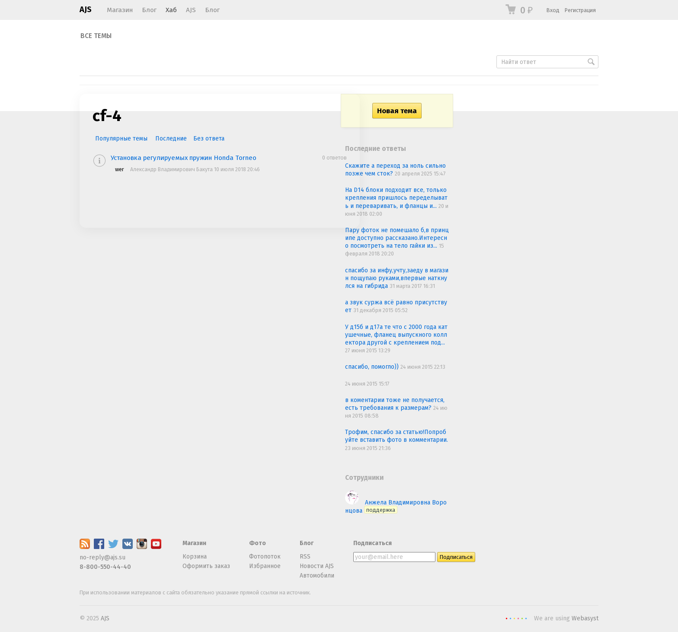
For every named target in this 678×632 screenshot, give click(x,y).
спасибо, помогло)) (372, 366)
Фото (257, 543)
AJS (86, 9)
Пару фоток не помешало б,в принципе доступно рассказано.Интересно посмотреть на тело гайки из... (397, 238)
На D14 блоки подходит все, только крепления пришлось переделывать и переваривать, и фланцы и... (396, 197)
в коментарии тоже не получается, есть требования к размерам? (395, 404)
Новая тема (397, 110)
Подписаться (372, 543)
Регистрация (580, 10)
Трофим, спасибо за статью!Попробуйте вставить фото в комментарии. (396, 436)
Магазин (120, 10)
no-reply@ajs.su (102, 557)
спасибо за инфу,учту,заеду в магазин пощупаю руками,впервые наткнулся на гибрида (396, 278)
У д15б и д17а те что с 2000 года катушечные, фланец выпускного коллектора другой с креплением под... (396, 334)
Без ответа (208, 138)
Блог (149, 10)
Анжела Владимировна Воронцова (396, 506)
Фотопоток (265, 556)
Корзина (194, 556)
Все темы (96, 36)
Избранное (265, 566)
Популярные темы (121, 138)
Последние (171, 138)
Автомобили (317, 575)
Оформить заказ (206, 566)
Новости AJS (317, 566)
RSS (305, 556)
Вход (553, 10)
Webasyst (585, 618)
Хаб (171, 10)
